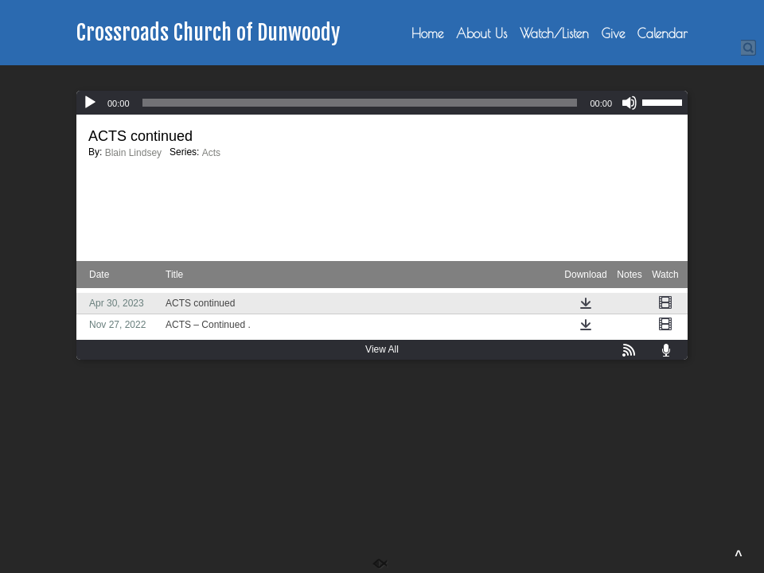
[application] (382, 103)
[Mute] (629, 103)
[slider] (360, 103)
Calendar (662, 33)
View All (382, 349)
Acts (211, 152)
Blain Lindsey (133, 152)
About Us (481, 33)
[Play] (90, 103)
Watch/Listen (554, 33)
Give (613, 33)
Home (427, 33)
